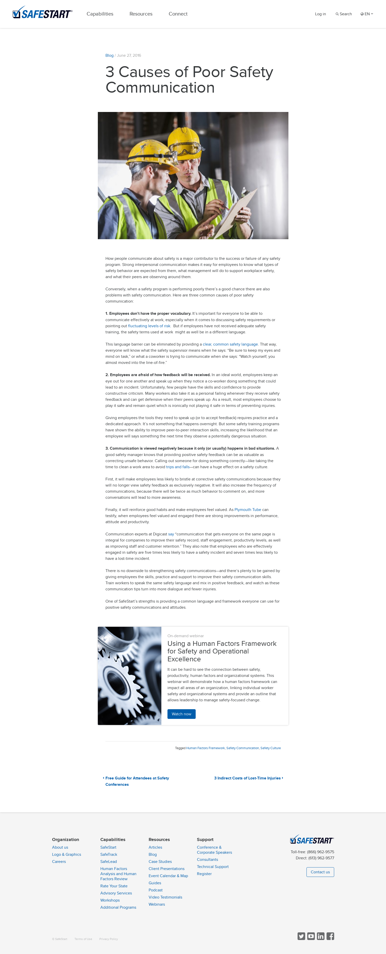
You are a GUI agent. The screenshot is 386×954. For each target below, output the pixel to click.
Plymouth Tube (248, 509)
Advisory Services (116, 893)
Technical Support (213, 866)
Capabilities (100, 14)
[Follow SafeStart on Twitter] (301, 939)
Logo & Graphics (66, 854)
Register (204, 873)
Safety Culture (270, 748)
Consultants (207, 859)
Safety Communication (242, 748)
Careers (59, 861)
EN (367, 14)
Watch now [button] (181, 714)
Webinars (157, 904)
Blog (109, 55)
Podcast (156, 890)
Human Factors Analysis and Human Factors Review (118, 873)
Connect (178, 14)
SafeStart (108, 847)
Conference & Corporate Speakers (214, 850)
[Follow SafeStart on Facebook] (330, 939)
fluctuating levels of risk (149, 326)
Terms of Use (83, 939)
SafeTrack (108, 854)
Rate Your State (114, 886)
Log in (320, 14)
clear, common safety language (230, 344)
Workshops (110, 900)
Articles (155, 847)
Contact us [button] (320, 872)
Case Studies (160, 861)
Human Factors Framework (205, 748)
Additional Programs (118, 907)
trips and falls (178, 466)
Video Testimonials (165, 897)
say (171, 534)
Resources (141, 14)
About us (60, 847)
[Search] (343, 14)
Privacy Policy (108, 939)
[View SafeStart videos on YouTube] (310, 939)
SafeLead (108, 861)
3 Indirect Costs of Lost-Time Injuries (247, 778)
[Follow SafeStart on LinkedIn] (320, 939)
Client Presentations (166, 868)
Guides (155, 883)
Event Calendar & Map (168, 875)
